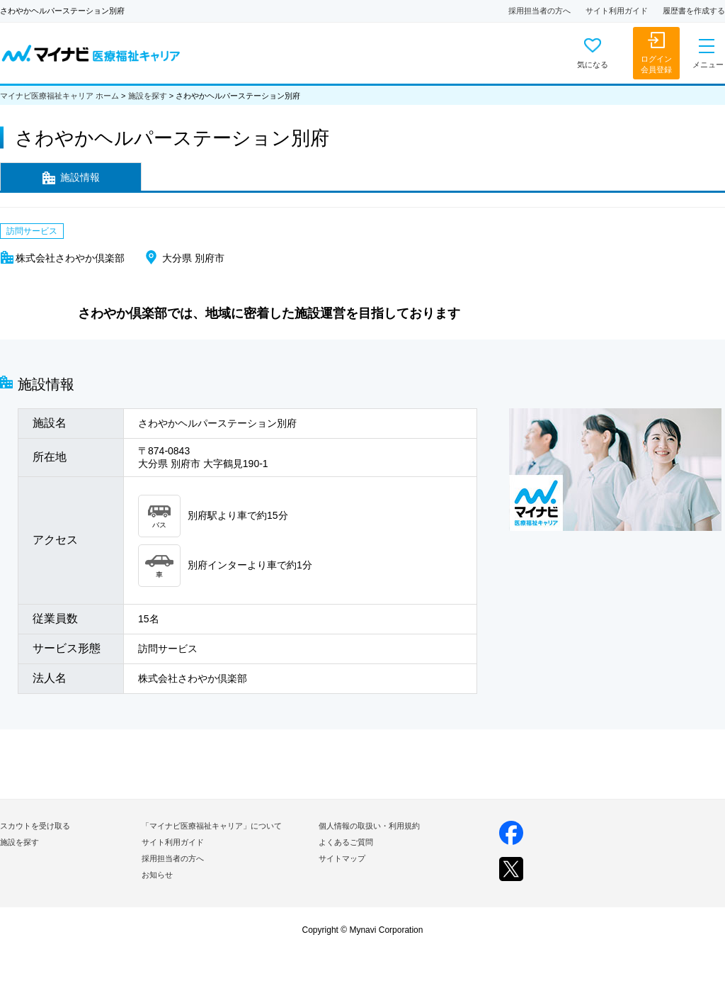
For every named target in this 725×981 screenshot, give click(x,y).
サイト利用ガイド (617, 10)
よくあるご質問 (346, 842)
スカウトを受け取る (35, 826)
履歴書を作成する (694, 10)
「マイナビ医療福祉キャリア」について (212, 826)
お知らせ (157, 874)
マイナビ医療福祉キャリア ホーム (59, 95)
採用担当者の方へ (539, 10)
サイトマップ (342, 858)
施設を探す (147, 95)
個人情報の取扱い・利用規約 (369, 826)
